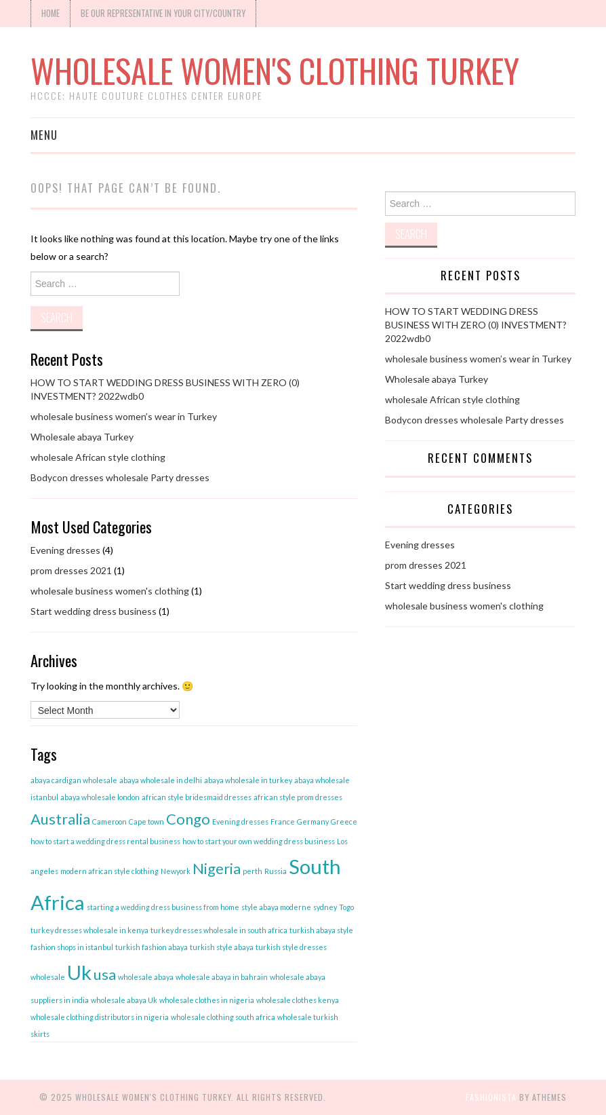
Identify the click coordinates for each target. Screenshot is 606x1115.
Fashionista (491, 1097)
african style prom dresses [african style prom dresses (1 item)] (298, 797)
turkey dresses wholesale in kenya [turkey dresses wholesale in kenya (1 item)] (89, 930)
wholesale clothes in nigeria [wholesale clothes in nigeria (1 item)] (206, 1000)
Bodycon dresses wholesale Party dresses (120, 477)
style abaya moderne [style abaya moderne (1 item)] (276, 907)
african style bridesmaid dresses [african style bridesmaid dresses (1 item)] (196, 797)
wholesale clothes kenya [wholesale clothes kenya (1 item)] (297, 1000)
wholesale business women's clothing (110, 591)
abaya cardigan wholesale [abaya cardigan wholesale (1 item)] (74, 780)
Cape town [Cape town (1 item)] (146, 821)
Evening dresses (65, 550)
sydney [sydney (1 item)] (325, 907)
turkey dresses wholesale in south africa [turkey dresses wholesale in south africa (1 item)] (218, 930)
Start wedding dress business (94, 611)
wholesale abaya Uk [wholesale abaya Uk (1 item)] (124, 1000)
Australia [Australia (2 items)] (60, 819)
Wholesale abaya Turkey (82, 436)
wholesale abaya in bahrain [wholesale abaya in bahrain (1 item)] (222, 976)
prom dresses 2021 (71, 570)
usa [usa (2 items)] (105, 974)
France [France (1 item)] (282, 821)
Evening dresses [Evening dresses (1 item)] (240, 821)
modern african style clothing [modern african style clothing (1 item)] (109, 871)
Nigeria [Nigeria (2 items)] (217, 868)
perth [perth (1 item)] (252, 871)
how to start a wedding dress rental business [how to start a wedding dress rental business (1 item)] (105, 841)
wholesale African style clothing (98, 457)
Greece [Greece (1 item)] (344, 821)
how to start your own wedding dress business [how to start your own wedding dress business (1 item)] (258, 841)
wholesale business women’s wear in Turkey (124, 416)
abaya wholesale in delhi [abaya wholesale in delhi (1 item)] (160, 780)
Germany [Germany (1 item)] (313, 821)
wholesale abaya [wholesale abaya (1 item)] (146, 976)
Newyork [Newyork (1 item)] (175, 871)
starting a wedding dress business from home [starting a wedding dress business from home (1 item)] (163, 907)
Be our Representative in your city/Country (163, 13)
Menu (44, 134)
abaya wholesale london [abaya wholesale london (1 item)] (100, 797)
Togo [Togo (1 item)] (346, 907)
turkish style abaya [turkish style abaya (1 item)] (222, 947)
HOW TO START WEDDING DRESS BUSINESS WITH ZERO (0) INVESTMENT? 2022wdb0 (476, 324)
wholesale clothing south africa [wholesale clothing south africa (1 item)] (223, 1017)
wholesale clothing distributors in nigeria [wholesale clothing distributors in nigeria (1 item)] (100, 1017)
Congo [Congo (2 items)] (188, 819)
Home (50, 13)
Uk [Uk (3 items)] (79, 972)
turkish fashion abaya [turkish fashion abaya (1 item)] (151, 947)
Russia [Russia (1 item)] (275, 871)
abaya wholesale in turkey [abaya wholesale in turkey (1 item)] (248, 780)
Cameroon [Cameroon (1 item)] (109, 821)
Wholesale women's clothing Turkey (275, 70)
